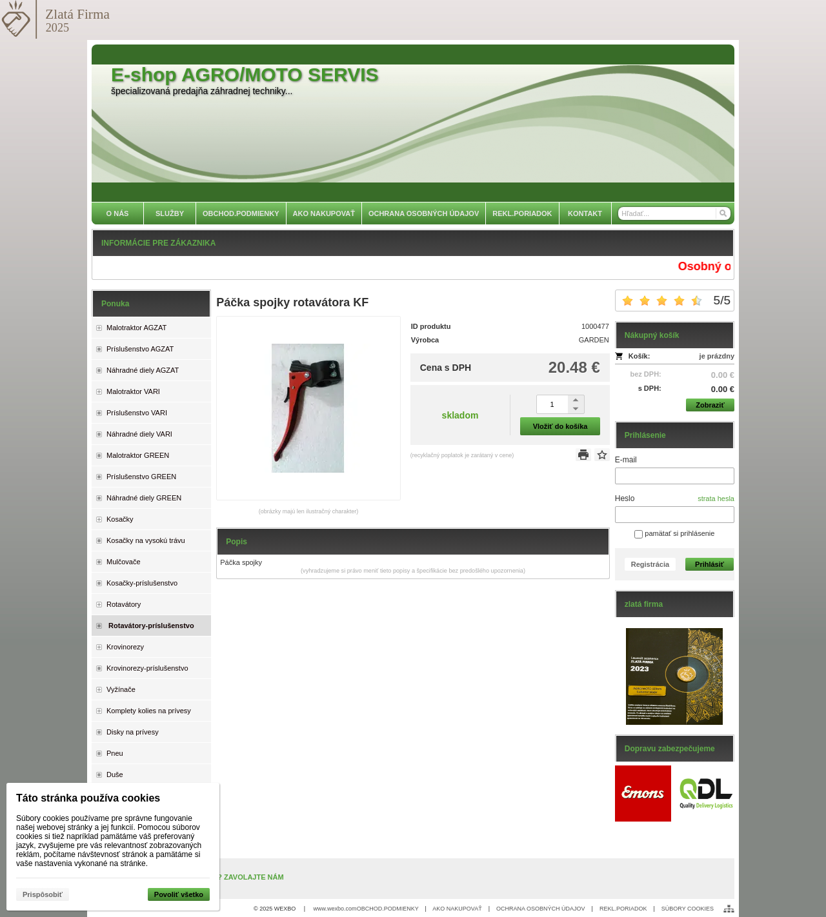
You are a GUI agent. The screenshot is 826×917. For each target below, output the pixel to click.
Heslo (625, 498)
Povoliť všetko (178, 894)
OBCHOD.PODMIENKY (388, 908)
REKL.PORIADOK (623, 908)
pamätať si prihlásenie (674, 533)
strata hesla (716, 498)
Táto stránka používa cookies (88, 798)
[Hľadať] (722, 213)
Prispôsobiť (43, 894)
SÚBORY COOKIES (687, 908)
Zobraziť (710, 405)
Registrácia (650, 564)
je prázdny (717, 356)
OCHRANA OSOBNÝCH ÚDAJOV (540, 908)
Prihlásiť (709, 564)
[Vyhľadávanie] (674, 213)
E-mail (626, 459)
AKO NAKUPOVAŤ (456, 908)
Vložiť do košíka (560, 426)
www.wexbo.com (335, 908)
